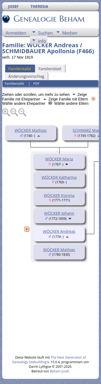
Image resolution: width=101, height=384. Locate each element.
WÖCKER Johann (59, 213)
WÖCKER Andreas (59, 231)
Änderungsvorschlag (26, 76)
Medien (69, 33)
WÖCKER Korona (59, 195)
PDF (36, 83)
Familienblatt (50, 68)
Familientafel (19, 68)
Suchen (45, 33)
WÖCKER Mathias (31, 130)
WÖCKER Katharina (58, 177)
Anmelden (16, 33)
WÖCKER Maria (59, 158)
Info (42, 41)
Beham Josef (59, 371)
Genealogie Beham (49, 18)
